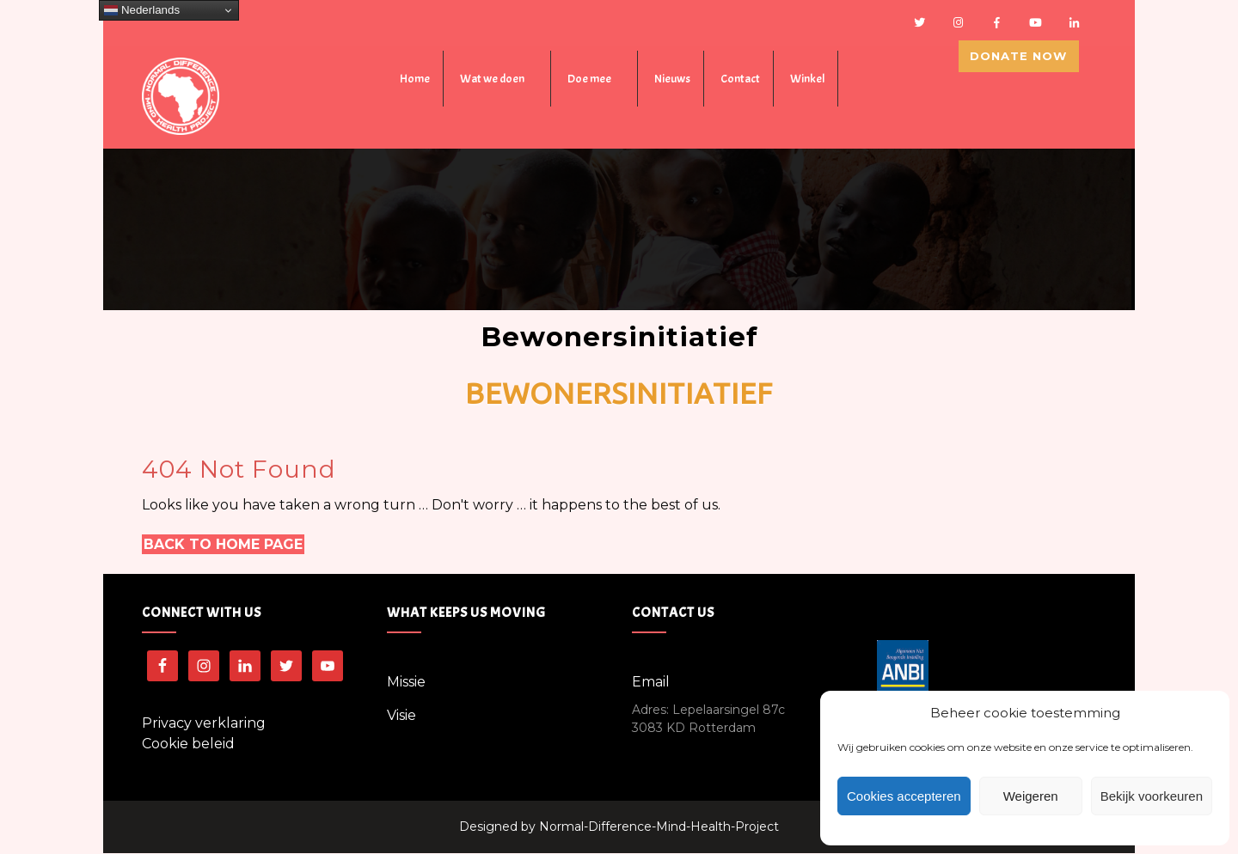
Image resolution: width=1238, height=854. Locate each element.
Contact (740, 80)
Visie (401, 716)
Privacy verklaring (204, 724)
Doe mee (589, 80)
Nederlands (142, 10)
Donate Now (1028, 76)
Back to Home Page (223, 545)
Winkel (807, 80)
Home (415, 80)
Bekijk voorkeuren (1151, 796)
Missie (406, 682)
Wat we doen (492, 80)
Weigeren (1030, 796)
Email (651, 682)
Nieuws (672, 80)
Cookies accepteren (904, 796)
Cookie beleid (188, 744)
